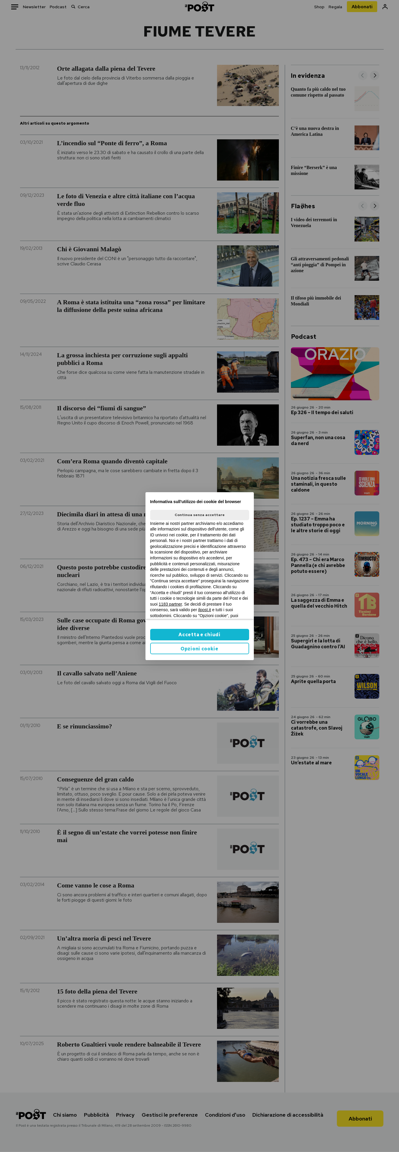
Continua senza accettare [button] (200, 515)
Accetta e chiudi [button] (199, 635)
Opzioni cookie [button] (199, 649)
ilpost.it (204, 609)
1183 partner (170, 604)
